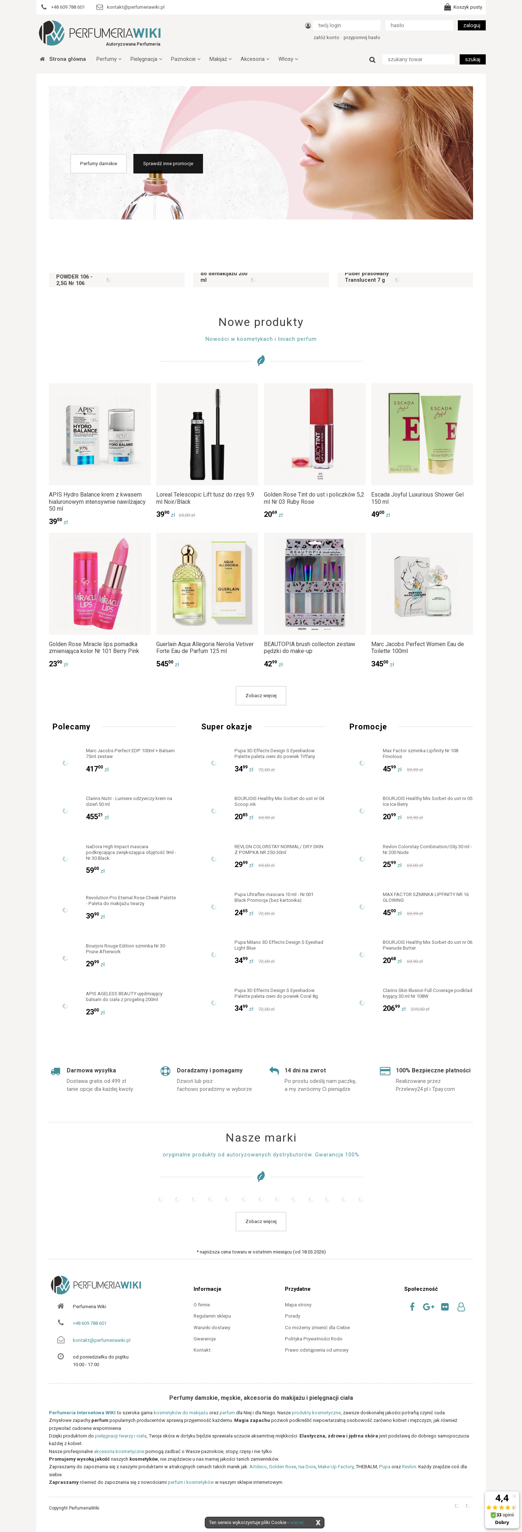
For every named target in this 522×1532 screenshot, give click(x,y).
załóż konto (326, 37)
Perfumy (108, 59)
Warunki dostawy (212, 1327)
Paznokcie (185, 59)
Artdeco (258, 1466)
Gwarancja (205, 1338)
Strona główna (63, 59)
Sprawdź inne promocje (168, 163)
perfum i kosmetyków (191, 1482)
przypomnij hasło (362, 37)
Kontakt (202, 1350)
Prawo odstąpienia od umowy (316, 1350)
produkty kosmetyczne (316, 1412)
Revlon (409, 1466)
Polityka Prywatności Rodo (314, 1338)
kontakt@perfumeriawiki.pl (101, 1340)
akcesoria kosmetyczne (119, 1451)
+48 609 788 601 (90, 1323)
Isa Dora (307, 1466)
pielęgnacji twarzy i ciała (120, 1436)
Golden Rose (282, 1466)
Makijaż (221, 59)
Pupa (384, 1466)
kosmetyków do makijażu (181, 1412)
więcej (296, 1522)
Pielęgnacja (146, 59)
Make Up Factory (335, 1466)
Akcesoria (255, 59)
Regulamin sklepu (212, 1316)
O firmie (202, 1304)
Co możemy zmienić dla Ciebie (317, 1327)
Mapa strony (298, 1304)
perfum (227, 1412)
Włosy (288, 59)
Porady (292, 1316)
